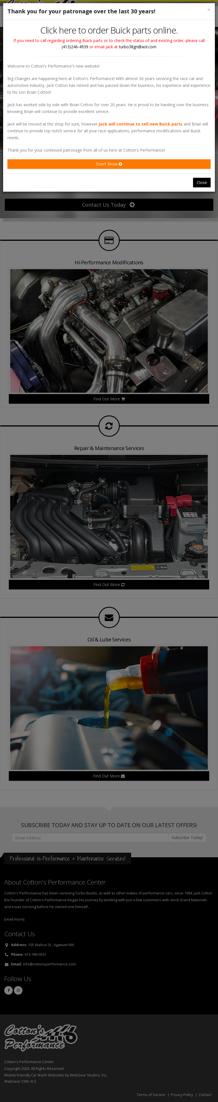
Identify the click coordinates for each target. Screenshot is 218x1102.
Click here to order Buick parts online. (109, 30)
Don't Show (109, 164)
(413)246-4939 (75, 46)
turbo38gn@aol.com (137, 46)
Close (202, 182)
